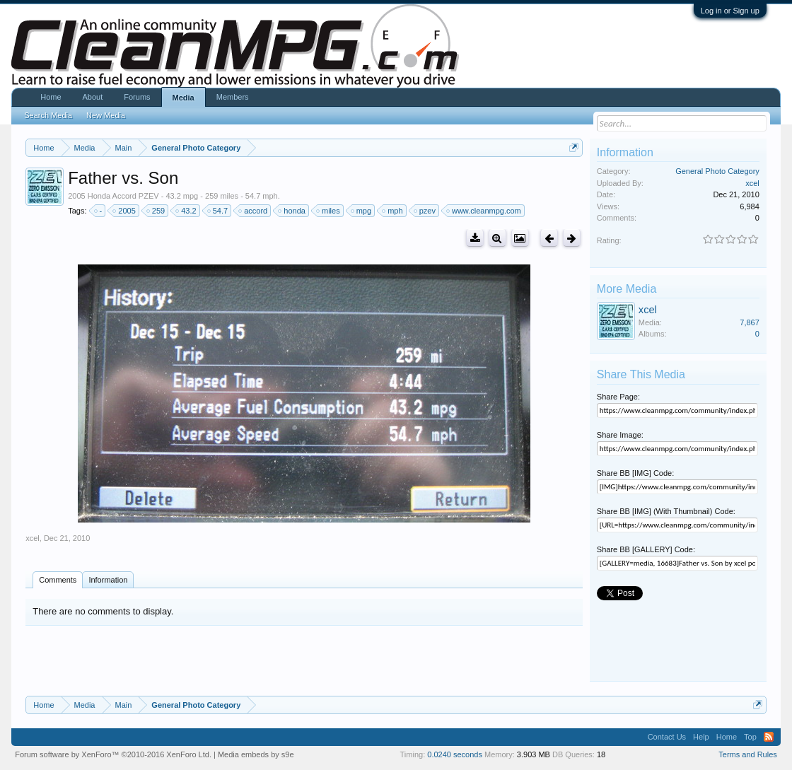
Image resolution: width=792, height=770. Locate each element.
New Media (105, 115)
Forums (137, 97)
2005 (124, 210)
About (93, 97)
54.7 (218, 210)
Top (750, 737)
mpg (361, 210)
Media (183, 97)
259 (156, 210)
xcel (32, 538)
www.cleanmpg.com (484, 210)
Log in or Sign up (730, 10)
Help (701, 737)
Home (50, 97)
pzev (425, 210)
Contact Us (667, 737)
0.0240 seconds (454, 754)
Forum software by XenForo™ (113, 754)
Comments (57, 580)
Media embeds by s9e (256, 754)
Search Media (48, 115)
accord (253, 210)
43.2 (186, 210)
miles (329, 210)
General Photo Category (717, 171)
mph (392, 210)
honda (292, 210)
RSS (769, 737)
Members (232, 97)
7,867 (749, 322)
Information (107, 580)
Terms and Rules (747, 754)
